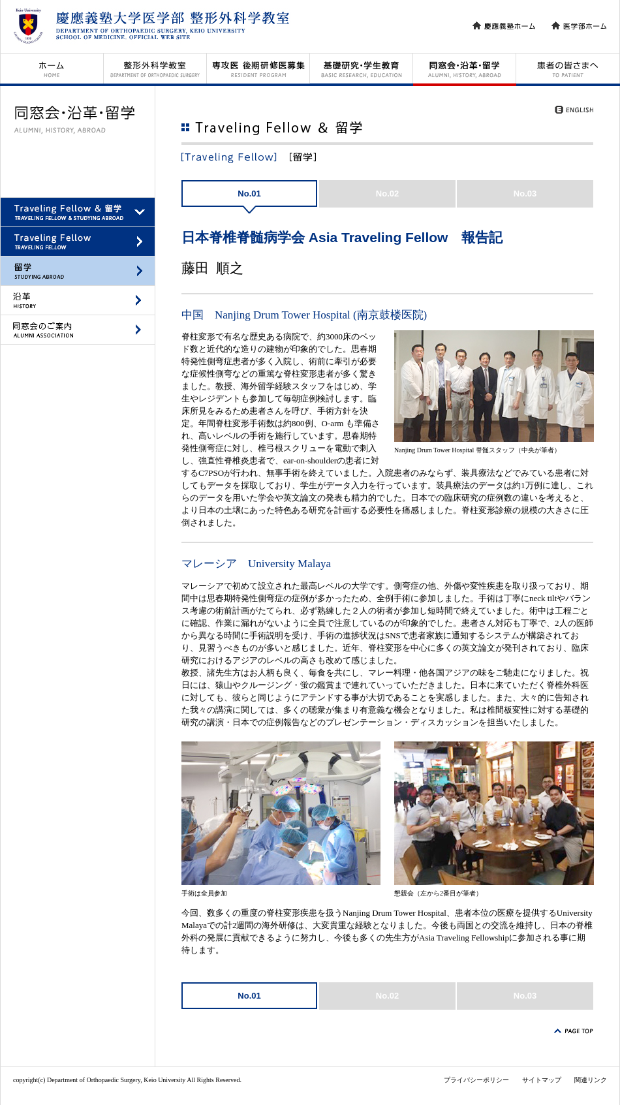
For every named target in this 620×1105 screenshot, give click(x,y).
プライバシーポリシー (476, 1079)
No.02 (387, 193)
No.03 (525, 193)
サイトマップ (541, 1079)
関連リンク (590, 1079)
